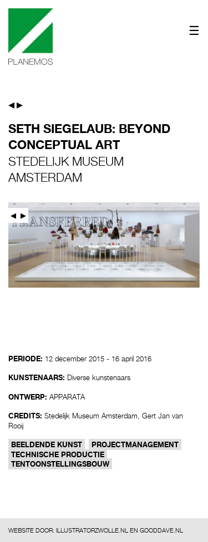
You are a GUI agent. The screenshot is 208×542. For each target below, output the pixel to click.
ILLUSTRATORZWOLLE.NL (92, 530)
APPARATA (67, 396)
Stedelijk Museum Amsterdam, (92, 415)
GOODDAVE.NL (161, 530)
